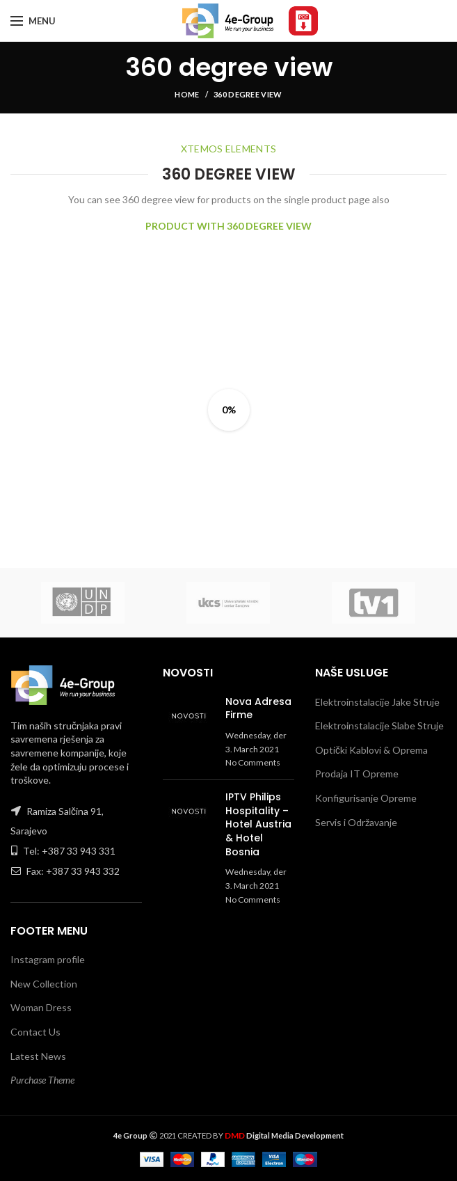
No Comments (252, 762)
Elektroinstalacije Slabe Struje (379, 725)
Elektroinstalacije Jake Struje (377, 702)
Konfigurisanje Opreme (366, 798)
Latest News (38, 1056)
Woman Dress (41, 1007)
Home (187, 94)
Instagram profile (47, 959)
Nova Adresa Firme (258, 708)
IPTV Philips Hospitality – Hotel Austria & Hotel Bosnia (258, 824)
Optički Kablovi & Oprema (371, 750)
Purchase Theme (42, 1080)
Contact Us (35, 1032)
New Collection (43, 984)
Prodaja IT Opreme (357, 773)
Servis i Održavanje (356, 822)
